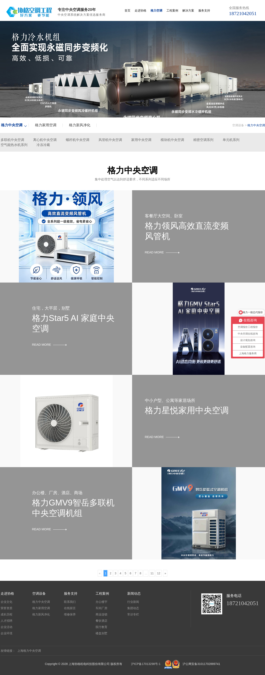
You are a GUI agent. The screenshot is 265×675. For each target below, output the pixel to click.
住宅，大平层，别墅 (51, 308)
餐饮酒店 (101, 620)
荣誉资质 (6, 608)
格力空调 (156, 10)
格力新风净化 (79, 125)
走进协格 (140, 10)
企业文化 (6, 601)
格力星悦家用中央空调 (187, 410)
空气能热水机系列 (14, 145)
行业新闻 (133, 601)
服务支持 (204, 10)
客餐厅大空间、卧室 (164, 216)
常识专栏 (133, 614)
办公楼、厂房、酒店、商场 (57, 492)
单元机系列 (231, 140)
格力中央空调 (11, 125)
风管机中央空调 (110, 140)
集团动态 (133, 608)
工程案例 (172, 10)
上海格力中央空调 (29, 650)
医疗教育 (101, 627)
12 (158, 573)
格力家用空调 (45, 125)
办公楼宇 (101, 601)
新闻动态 (134, 593)
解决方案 (188, 10)
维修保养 (70, 614)
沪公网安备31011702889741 (201, 664)
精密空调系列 (203, 140)
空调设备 (238, 125)
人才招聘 (6, 620)
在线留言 (70, 608)
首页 (127, 10)
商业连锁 (101, 614)
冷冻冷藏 (43, 145)
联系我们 (70, 601)
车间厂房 (101, 608)
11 (152, 573)
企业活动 (6, 627)
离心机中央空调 (45, 140)
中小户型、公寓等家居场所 (170, 400)
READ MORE (162, 252)
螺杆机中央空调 (77, 140)
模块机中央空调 (172, 140)
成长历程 (6, 614)
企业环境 (6, 633)
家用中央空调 (141, 140)
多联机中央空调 (12, 140)
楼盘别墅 (101, 633)
